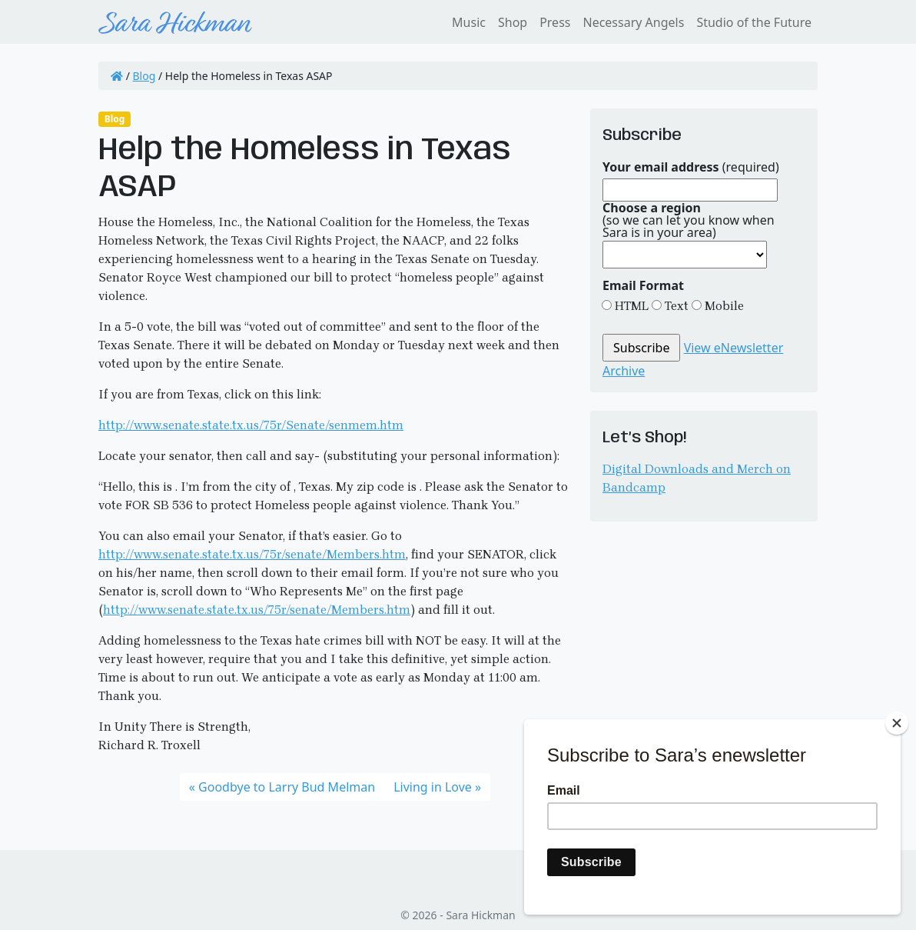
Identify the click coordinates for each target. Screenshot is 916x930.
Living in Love (432, 786)
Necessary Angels (633, 22)
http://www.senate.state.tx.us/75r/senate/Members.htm (252, 554)
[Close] (896, 723)
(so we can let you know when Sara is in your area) (688, 220)
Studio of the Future (753, 22)
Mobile (723, 305)
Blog (144, 75)
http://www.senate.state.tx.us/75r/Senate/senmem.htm (250, 425)
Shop (512, 22)
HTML (630, 305)
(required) (690, 166)
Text (675, 305)
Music (469, 22)
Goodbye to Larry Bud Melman (286, 786)
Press (554, 22)
